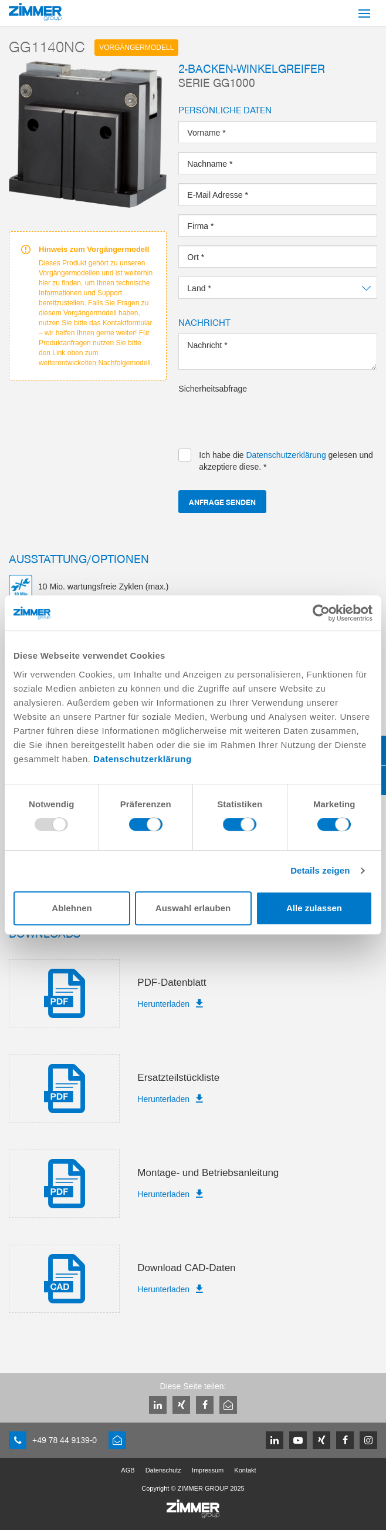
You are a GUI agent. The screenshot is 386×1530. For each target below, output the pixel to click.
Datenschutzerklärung (142, 759)
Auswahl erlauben (193, 908)
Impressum (208, 1470)
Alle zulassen (314, 908)
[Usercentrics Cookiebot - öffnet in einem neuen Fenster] (321, 613)
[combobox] (277, 288)
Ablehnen (72, 908)
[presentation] (267, 417)
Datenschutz (163, 1470)
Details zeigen (320, 870)
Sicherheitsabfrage (212, 388)
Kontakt (245, 1470)
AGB (127, 1470)
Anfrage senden (222, 501)
